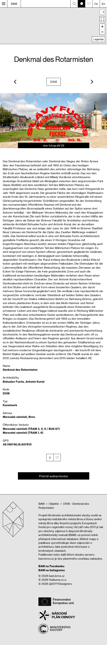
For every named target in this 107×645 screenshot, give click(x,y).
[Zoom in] (102, 26)
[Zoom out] (102, 32)
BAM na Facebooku (51, 566)
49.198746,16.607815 (17, 444)
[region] (53, 25)
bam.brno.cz (57, 575)
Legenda (98, 39)
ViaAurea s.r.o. (58, 579)
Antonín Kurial (34, 381)
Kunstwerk (10, 405)
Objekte (54, 503)
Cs (96, 3)
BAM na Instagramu (51, 570)
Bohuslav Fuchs (13, 381)
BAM (14, 3)
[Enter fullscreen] (102, 19)
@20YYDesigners (60, 583)
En (103, 3)
